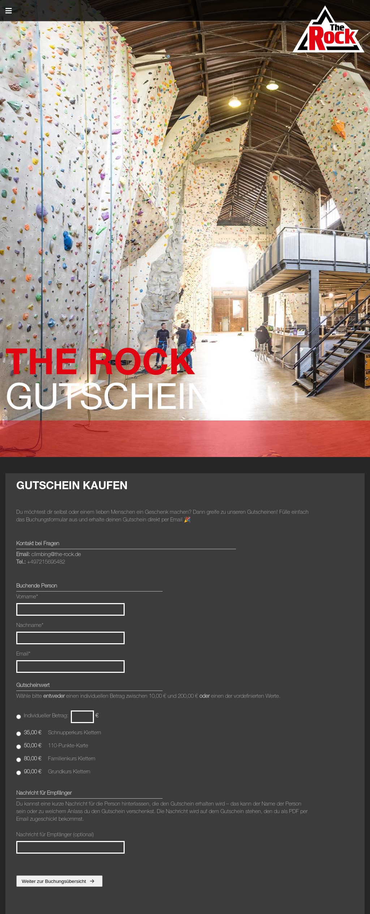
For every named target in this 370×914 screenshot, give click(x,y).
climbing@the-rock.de (56, 554)
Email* (23, 653)
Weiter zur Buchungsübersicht (58, 881)
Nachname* (29, 625)
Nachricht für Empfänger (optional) (70, 842)
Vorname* (27, 596)
